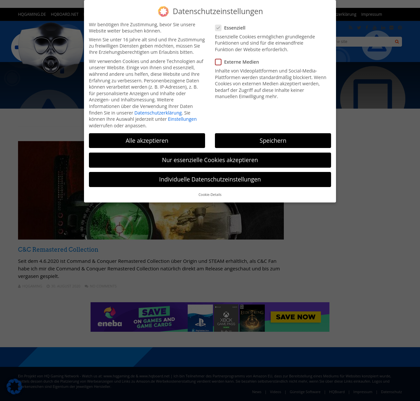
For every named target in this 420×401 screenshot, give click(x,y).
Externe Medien (239, 62)
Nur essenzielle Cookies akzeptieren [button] (210, 160)
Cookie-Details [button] (210, 194)
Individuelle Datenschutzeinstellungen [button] (210, 179)
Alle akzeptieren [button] (147, 140)
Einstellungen (182, 119)
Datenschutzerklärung (158, 113)
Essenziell (232, 28)
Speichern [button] (273, 140)
